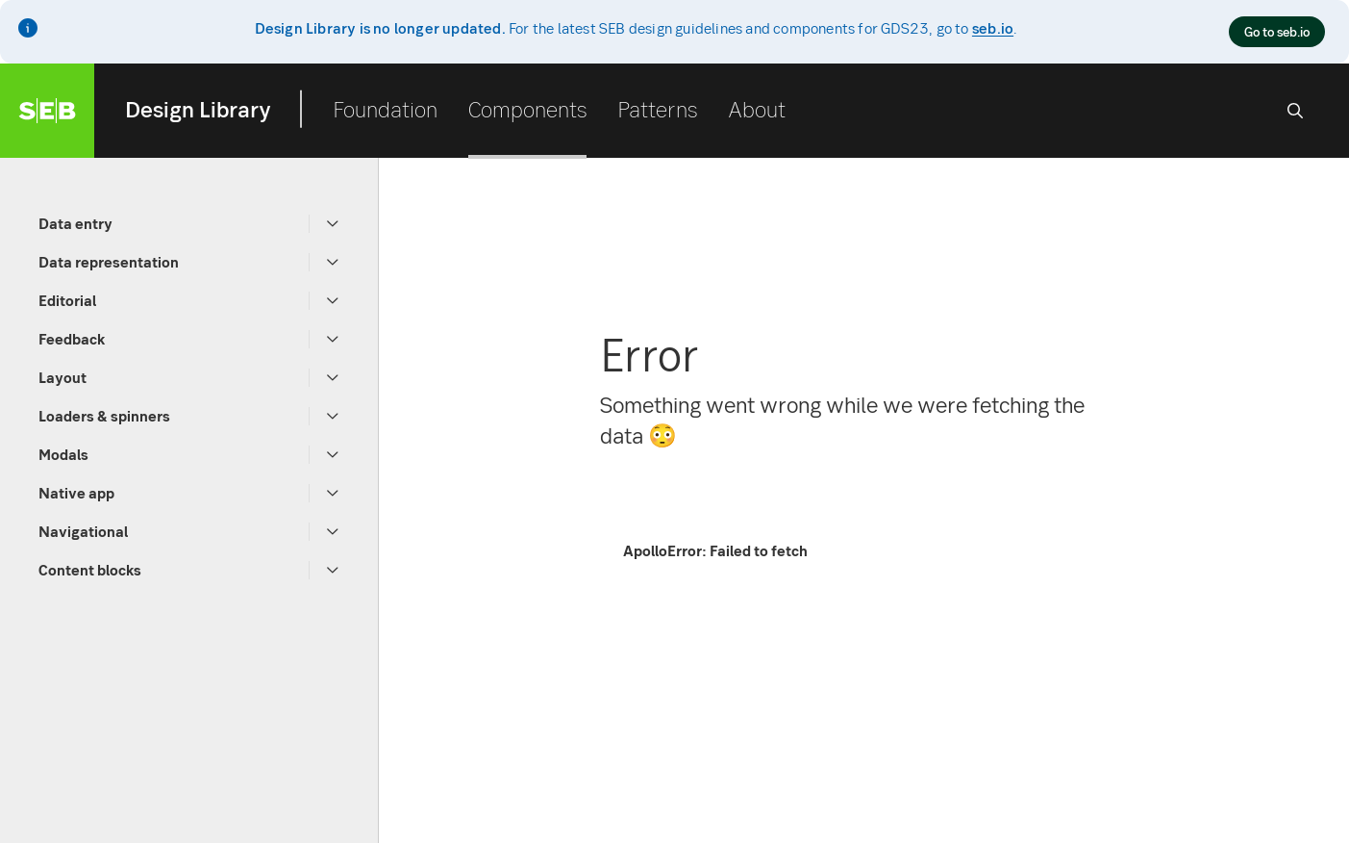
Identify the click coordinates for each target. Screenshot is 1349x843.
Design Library (198, 108)
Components (527, 108)
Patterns (657, 108)
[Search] (1295, 110)
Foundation (385, 108)
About (757, 108)
